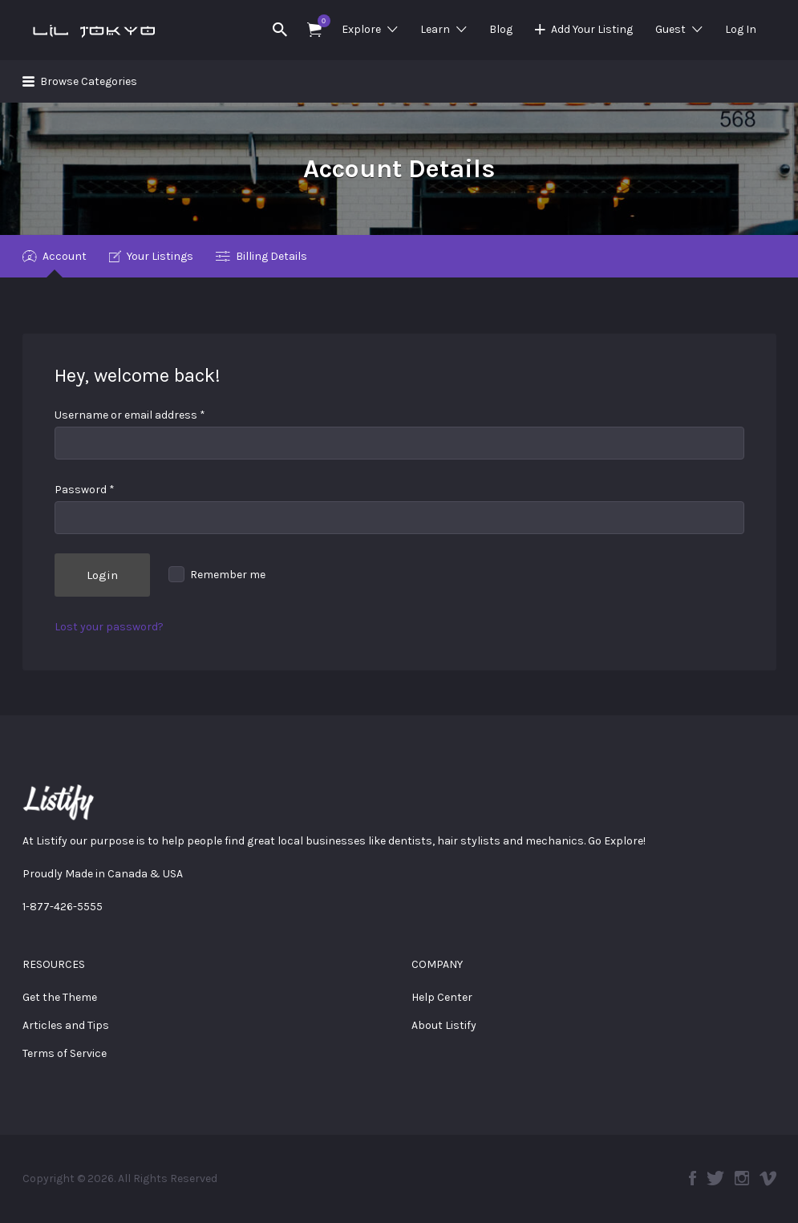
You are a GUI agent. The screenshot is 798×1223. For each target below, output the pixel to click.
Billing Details (271, 256)
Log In (740, 29)
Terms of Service (64, 1053)
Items (320, 20)
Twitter (715, 1178)
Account (65, 256)
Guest (670, 29)
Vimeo (768, 1178)
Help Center (441, 997)
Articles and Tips (65, 1025)
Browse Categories (88, 81)
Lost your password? (109, 627)
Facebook (692, 1178)
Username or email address (130, 415)
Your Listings (160, 256)
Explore (361, 29)
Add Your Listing (592, 29)
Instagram (742, 1178)
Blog (500, 29)
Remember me (216, 574)
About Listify (443, 1025)
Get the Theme (59, 997)
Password (85, 489)
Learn (435, 29)
